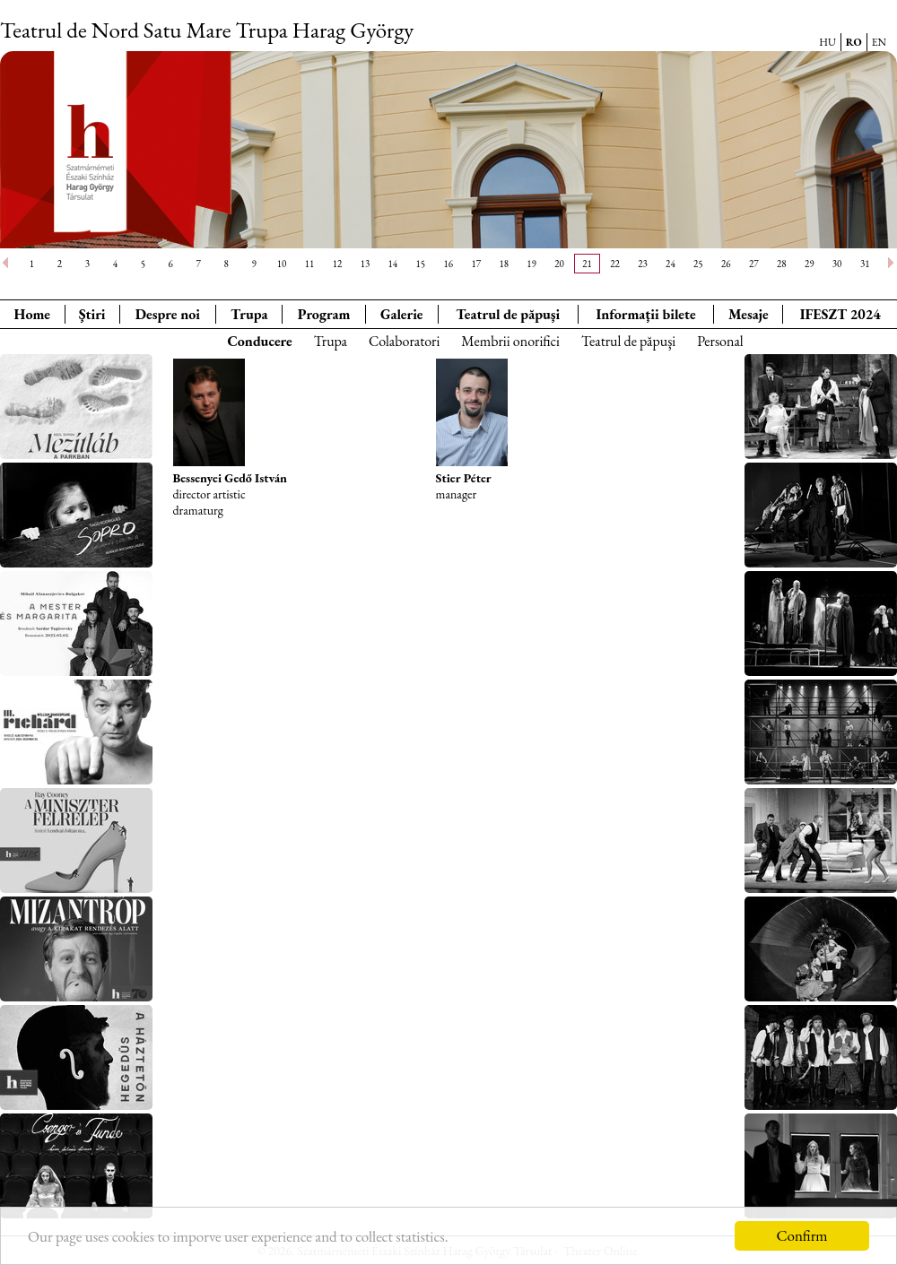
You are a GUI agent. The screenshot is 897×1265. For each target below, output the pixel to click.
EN (879, 42)
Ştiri (92, 314)
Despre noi (167, 314)
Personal (720, 341)
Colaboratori (404, 341)
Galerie (401, 314)
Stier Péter (464, 478)
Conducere (259, 341)
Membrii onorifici (510, 341)
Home (32, 314)
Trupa (249, 314)
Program (324, 314)
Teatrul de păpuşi (628, 341)
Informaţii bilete (645, 314)
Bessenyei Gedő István (230, 478)
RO (854, 42)
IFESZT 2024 (840, 314)
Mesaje (748, 314)
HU (827, 42)
